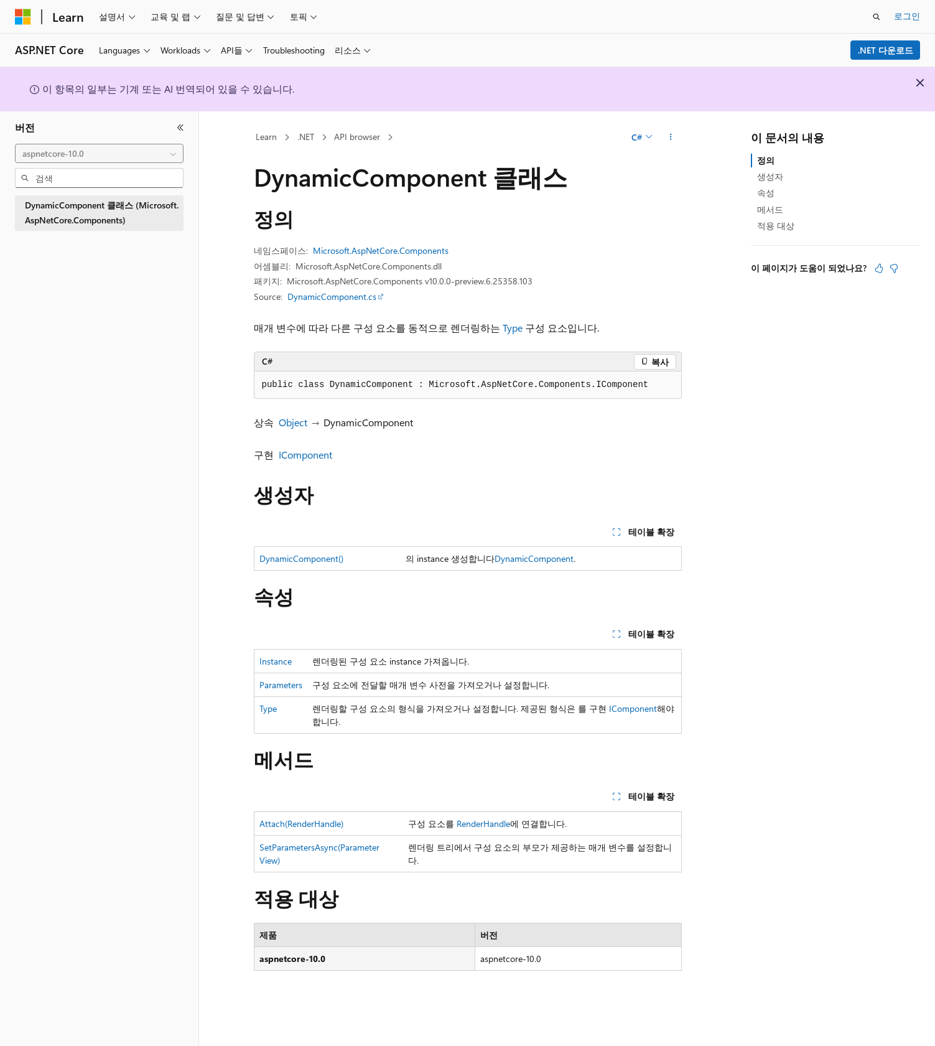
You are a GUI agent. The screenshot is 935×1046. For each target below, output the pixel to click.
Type (513, 327)
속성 (766, 192)
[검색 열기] (876, 17)
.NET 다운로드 (885, 50)
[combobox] (99, 154)
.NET (305, 136)
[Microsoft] (23, 17)
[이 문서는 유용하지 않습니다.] (893, 268)
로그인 (907, 16)
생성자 (770, 176)
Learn (266, 136)
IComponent (305, 454)
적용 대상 (775, 225)
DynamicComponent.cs (331, 296)
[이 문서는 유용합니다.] (879, 268)
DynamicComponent (534, 558)
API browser (357, 136)
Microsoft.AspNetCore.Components (381, 250)
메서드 (770, 209)
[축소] (180, 127)
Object (293, 422)
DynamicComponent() (301, 558)
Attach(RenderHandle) (301, 823)
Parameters (280, 685)
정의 (766, 160)
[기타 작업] (670, 137)
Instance (275, 661)
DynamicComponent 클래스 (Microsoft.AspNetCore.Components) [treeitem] (102, 212)
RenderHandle (483, 823)
